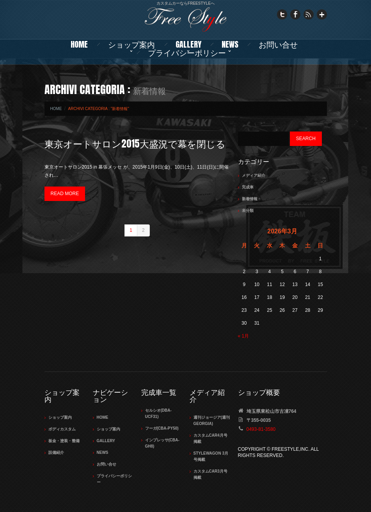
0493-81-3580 (261, 429)
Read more (65, 193)
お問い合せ (278, 44)
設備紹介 (56, 452)
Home (79, 44)
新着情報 (249, 199)
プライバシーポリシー (187, 52)
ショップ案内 (131, 44)
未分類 (248, 210)
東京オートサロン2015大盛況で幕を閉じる (134, 144)
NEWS (230, 44)
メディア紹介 (253, 175)
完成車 (248, 187)
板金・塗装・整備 (64, 441)
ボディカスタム (62, 429)
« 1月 (243, 336)
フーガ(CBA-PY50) (162, 428)
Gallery (188, 44)
